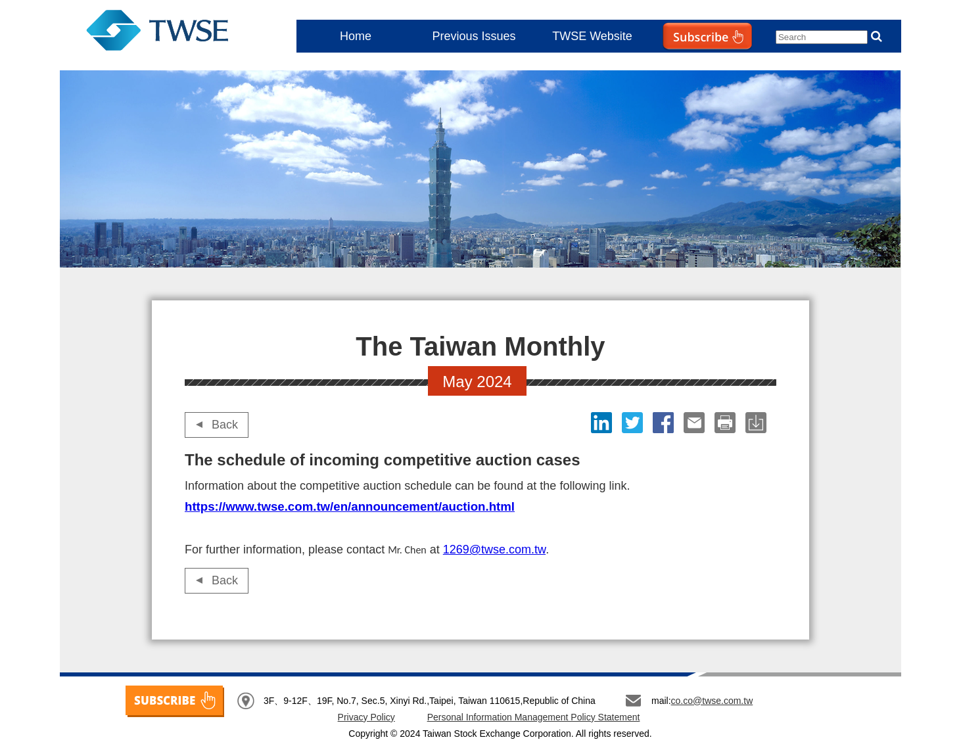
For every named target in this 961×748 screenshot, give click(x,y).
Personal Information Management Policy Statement (533, 717)
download (757, 422)
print (727, 422)
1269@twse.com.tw (494, 549)
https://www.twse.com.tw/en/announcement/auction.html (350, 506)
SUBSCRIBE (175, 701)
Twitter (634, 422)
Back (225, 424)
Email (696, 422)
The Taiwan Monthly (170, 33)
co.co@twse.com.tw (712, 700)
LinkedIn (603, 422)
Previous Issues (473, 36)
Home (355, 36)
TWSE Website (592, 36)
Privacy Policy (366, 717)
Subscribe (680, 62)
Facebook (665, 422)
